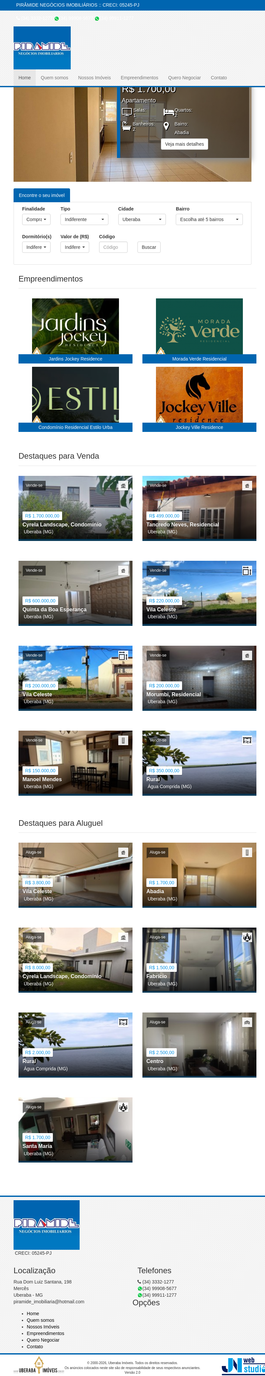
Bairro (182, 208)
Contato (219, 77)
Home (25, 77)
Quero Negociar (184, 77)
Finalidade (33, 208)
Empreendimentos (139, 77)
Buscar (149, 247)
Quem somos (54, 77)
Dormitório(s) (36, 236)
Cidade (126, 208)
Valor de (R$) (74, 236)
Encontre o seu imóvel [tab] (42, 195)
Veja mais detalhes (184, 144)
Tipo (65, 208)
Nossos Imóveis (94, 77)
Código (107, 236)
